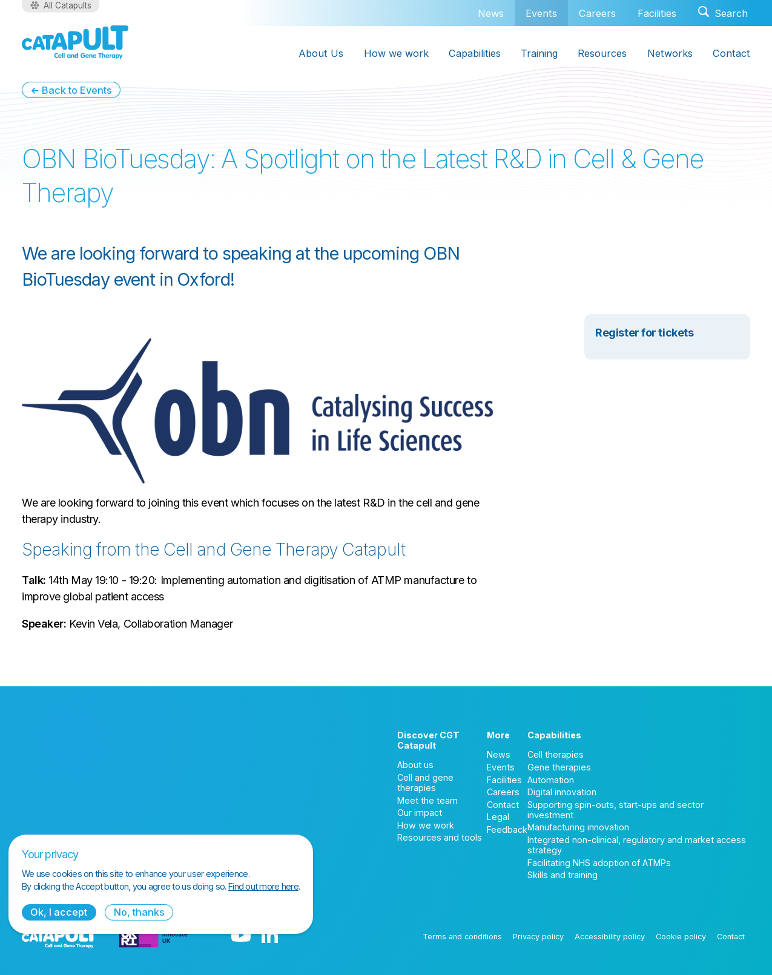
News (491, 13)
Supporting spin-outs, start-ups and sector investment (615, 809)
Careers (597, 13)
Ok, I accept (58, 912)
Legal (498, 817)
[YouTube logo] (241, 936)
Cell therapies (555, 754)
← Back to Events (71, 90)
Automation (550, 780)
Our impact (419, 812)
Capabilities (475, 53)
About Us (321, 53)
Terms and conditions (462, 936)
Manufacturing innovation (578, 827)
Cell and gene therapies (425, 782)
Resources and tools (439, 837)
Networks (670, 53)
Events (541, 13)
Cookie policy (681, 936)
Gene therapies (559, 767)
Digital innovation (561, 792)
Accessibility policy (610, 936)
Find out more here (263, 886)
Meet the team (427, 800)
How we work (396, 53)
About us (415, 765)
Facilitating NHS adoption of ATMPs (599, 863)
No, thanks (139, 912)
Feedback (507, 829)
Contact (731, 53)
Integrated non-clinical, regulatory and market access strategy (636, 845)
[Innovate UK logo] (153, 936)
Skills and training (562, 875)
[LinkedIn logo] (270, 936)
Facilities (657, 13)
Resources (602, 53)
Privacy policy (538, 936)
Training (539, 53)
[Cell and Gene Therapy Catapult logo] (75, 42)
